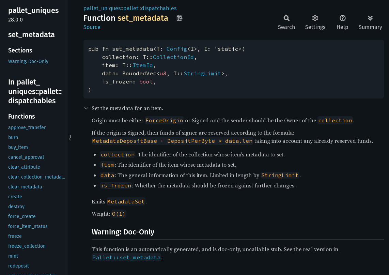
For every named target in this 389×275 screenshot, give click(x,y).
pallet (130, 8)
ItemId (143, 65)
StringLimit (202, 73)
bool (146, 81)
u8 (163, 73)
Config (177, 48)
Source (91, 27)
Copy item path (179, 18)
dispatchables (158, 8)
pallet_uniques (102, 8)
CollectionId (173, 57)
